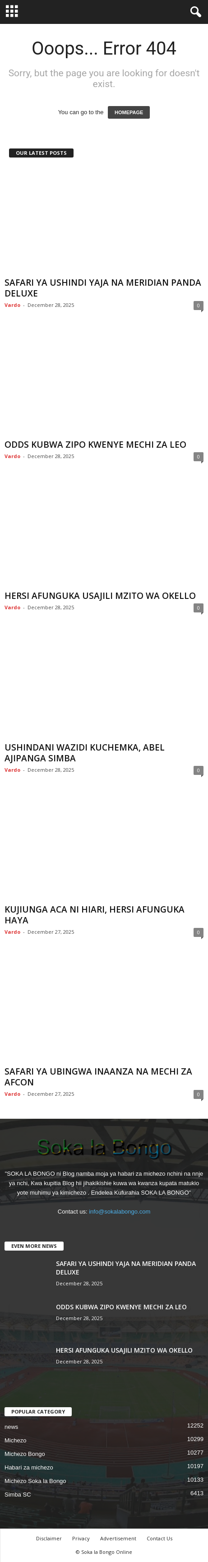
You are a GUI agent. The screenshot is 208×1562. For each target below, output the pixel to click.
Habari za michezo (29, 1467)
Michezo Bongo (25, 1454)
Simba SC (18, 1494)
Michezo (15, 1440)
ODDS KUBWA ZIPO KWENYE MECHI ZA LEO (95, 444)
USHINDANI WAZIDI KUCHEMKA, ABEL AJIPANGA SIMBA (85, 753)
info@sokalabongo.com (119, 1211)
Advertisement (118, 1538)
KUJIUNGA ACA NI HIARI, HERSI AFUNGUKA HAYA (95, 915)
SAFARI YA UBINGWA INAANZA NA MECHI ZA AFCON (98, 1077)
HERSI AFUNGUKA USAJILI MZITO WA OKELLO (100, 596)
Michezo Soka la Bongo (35, 1481)
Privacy (81, 1538)
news (11, 1426)
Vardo (12, 304)
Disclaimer (49, 1538)
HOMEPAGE (129, 112)
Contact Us (159, 1538)
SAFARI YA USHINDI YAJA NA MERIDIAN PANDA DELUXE (103, 288)
